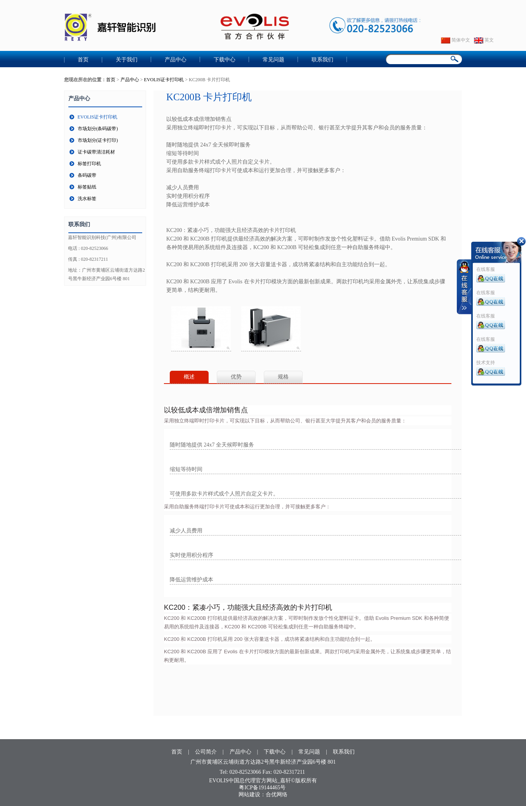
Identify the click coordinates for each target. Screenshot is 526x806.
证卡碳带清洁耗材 (96, 152)
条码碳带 (87, 175)
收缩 (464, 286)
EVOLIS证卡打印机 (164, 79)
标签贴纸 (87, 187)
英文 (484, 40)
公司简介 (206, 752)
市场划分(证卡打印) (98, 140)
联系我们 (322, 60)
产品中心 (175, 60)
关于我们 (127, 60)
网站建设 (249, 794)
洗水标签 (87, 198)
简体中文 (455, 40)
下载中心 (224, 60)
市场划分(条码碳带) (98, 128)
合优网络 (276, 794)
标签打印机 (89, 163)
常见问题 (273, 60)
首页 (83, 60)
